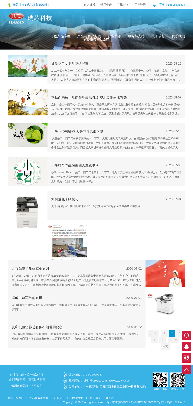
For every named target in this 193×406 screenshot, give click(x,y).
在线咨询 (122, 4)
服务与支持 (136, 36)
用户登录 (140, 4)
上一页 (153, 333)
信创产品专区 (60, 36)
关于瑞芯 (158, 36)
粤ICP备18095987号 (148, 402)
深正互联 (180, 402)
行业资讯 (114, 36)
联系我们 (178, 36)
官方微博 (89, 4)
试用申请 (106, 4)
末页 (165, 346)
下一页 (173, 339)
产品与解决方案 (89, 36)
